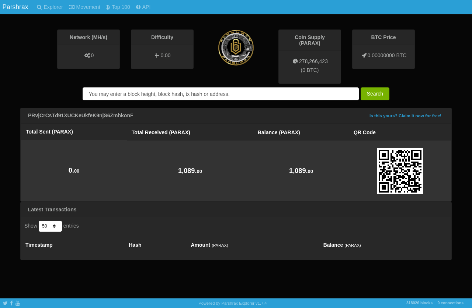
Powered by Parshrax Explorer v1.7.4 (232, 303)
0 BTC (309, 70)
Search (375, 94)
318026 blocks (419, 303)
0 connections (450, 303)
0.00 (165, 55)
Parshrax (15, 7)
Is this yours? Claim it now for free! (405, 115)
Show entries (51, 226)
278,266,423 (313, 61)
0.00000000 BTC (387, 55)
